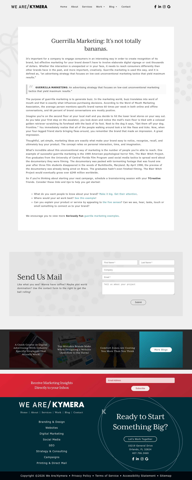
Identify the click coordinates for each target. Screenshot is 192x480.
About (74, 6)
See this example (85, 198)
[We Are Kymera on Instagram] (164, 6)
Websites (51, 427)
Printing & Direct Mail (52, 463)
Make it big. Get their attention (118, 193)
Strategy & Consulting (51, 451)
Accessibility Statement (139, 475)
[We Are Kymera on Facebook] (155, 6)
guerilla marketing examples (101, 215)
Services (87, 6)
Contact (126, 6)
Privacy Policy (81, 475)
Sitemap (165, 475)
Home (63, 6)
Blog (113, 6)
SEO (52, 445)
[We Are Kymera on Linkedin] (159, 6)
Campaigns (51, 457)
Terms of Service (107, 475)
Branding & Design (52, 422)
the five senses (112, 202)
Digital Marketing (52, 433)
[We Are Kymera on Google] (169, 6)
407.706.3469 (140, 453)
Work (100, 6)
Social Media (52, 439)
